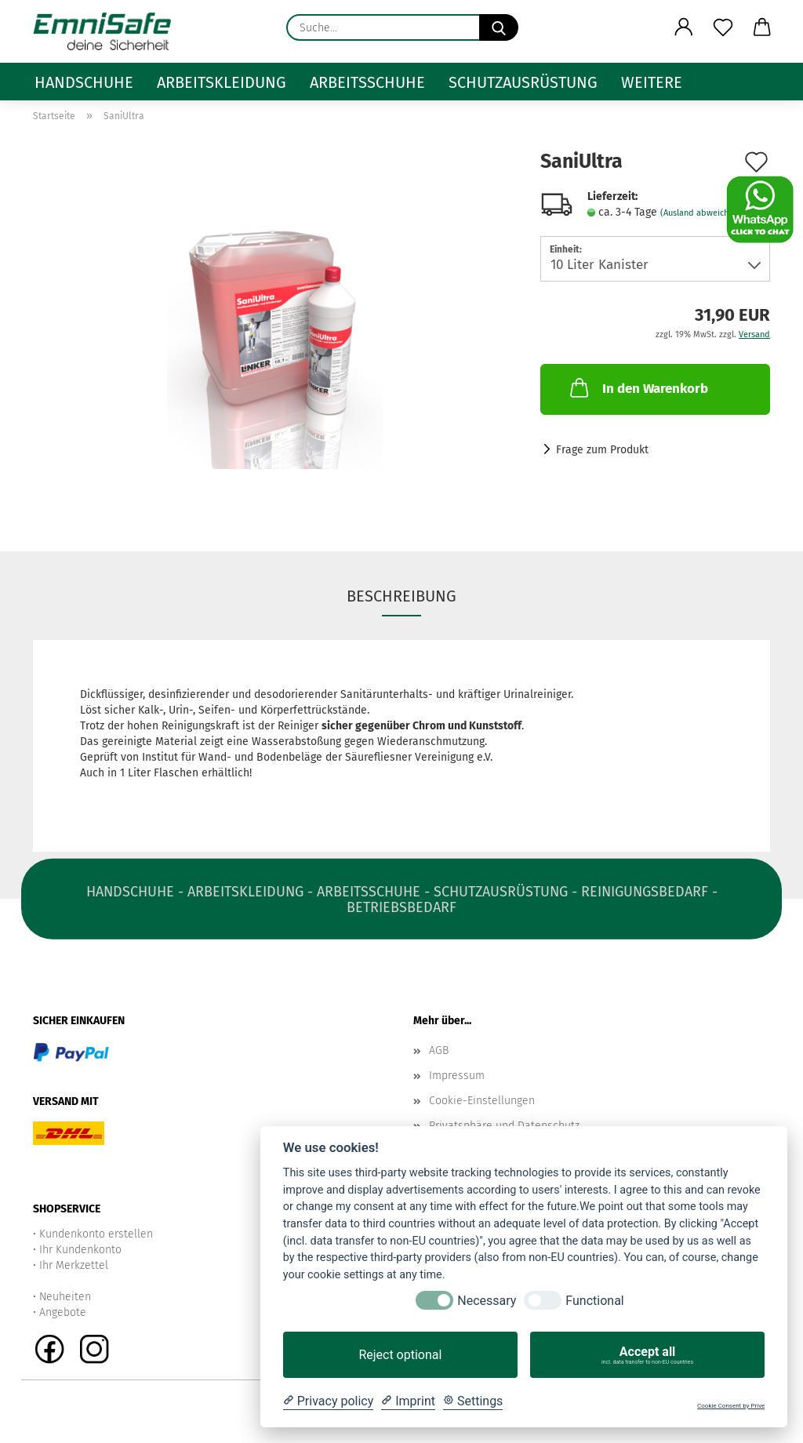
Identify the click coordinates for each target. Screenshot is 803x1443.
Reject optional (399, 1354)
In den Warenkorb (637, 387)
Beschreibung (401, 596)
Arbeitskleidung (221, 82)
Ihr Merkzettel (73, 1265)
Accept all (647, 1355)
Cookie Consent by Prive (731, 1405)
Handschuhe (84, 82)
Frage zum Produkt (602, 449)
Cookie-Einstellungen (482, 1100)
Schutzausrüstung (523, 82)
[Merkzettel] (723, 27)
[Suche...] (498, 27)
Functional (594, 1300)
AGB (439, 1050)
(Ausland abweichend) (703, 213)
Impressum (457, 1075)
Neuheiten (65, 1296)
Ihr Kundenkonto (80, 1249)
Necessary (486, 1300)
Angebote (62, 1312)
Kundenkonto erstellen (96, 1234)
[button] (683, 27)
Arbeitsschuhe (367, 82)
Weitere (651, 82)
